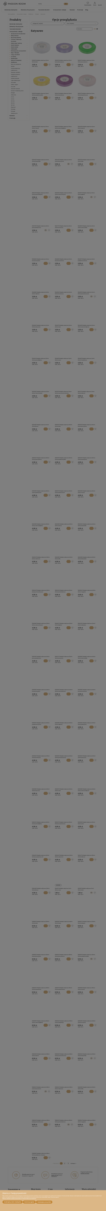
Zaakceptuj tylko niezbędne (12, 1202)
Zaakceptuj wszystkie (44, 1202)
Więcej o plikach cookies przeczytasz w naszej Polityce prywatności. (19, 1198)
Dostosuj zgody (29, 1202)
